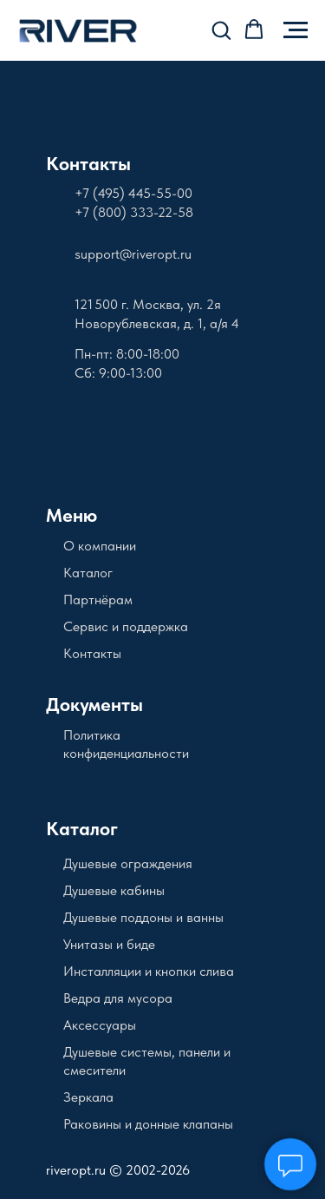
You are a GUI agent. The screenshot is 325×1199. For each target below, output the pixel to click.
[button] (221, 29)
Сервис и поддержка (125, 626)
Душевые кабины (114, 890)
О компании (99, 545)
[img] (114, 116)
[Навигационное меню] (295, 30)
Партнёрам (98, 599)
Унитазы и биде (109, 944)
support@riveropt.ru (133, 254)
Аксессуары (99, 1025)
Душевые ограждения (127, 863)
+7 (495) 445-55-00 (133, 193)
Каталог (88, 572)
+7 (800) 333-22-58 (134, 212)
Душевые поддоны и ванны (143, 917)
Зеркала (88, 1097)
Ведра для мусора (117, 998)
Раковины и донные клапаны (148, 1124)
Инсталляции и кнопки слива (148, 971)
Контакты (88, 163)
